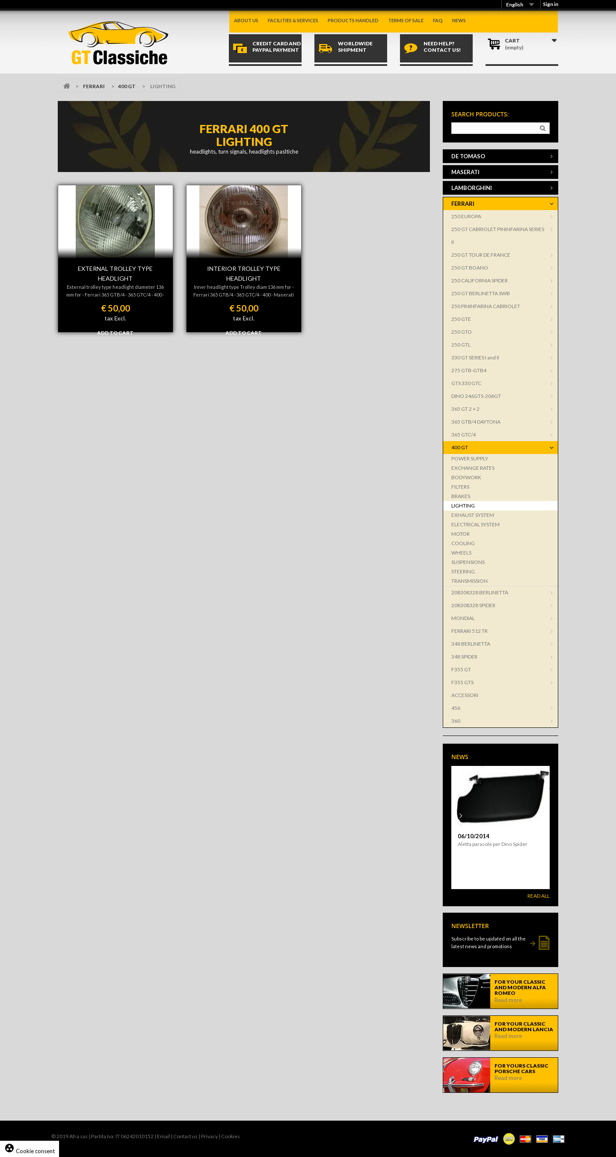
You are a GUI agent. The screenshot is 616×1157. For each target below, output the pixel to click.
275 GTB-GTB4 (468, 370)
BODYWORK (466, 477)
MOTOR (460, 534)
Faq (438, 20)
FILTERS (460, 487)
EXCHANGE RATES (473, 468)
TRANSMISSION (469, 581)
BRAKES (460, 496)
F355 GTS (462, 682)
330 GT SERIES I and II (475, 357)
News (459, 20)
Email (163, 1136)
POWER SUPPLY (469, 458)
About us (246, 20)
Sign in (550, 4)
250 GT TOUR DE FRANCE (480, 255)
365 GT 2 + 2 (465, 409)
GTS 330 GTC (466, 383)
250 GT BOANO (469, 267)
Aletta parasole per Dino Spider (492, 844)
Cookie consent (29, 1151)
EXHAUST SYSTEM (472, 515)
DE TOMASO (468, 156)
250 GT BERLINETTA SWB (480, 293)
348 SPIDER (464, 656)
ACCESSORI (464, 695)
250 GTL (461, 344)
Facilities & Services (293, 20)
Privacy (209, 1136)
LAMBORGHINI (471, 187)
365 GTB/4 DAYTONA (475, 421)
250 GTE (461, 319)
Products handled (353, 20)
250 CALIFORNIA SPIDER (479, 280)
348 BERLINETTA (470, 644)
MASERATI (465, 172)
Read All (538, 896)
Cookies (230, 1136)
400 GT (127, 86)
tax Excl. (115, 318)
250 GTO (461, 332)
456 (455, 708)
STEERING (463, 571)
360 (455, 721)
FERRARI (94, 86)
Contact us (185, 1136)
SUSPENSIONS (468, 562)
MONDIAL (463, 618)
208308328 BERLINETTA (479, 592)
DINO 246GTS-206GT (476, 396)
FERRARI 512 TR (469, 631)
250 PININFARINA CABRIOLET (485, 306)
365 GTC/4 (463, 434)
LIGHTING (463, 505)
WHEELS (461, 552)
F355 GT (461, 669)
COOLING (463, 543)
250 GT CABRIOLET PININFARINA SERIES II (497, 235)
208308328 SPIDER (473, 605)
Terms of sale (406, 20)
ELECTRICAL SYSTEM (475, 524)
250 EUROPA (466, 216)
